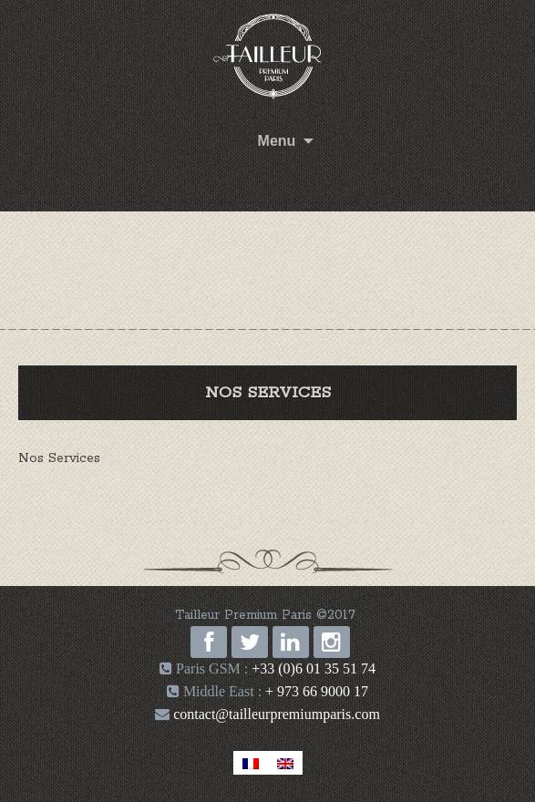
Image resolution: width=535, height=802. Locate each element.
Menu (277, 141)
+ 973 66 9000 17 (316, 691)
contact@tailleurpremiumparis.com (275, 714)
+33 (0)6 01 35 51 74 (314, 668)
